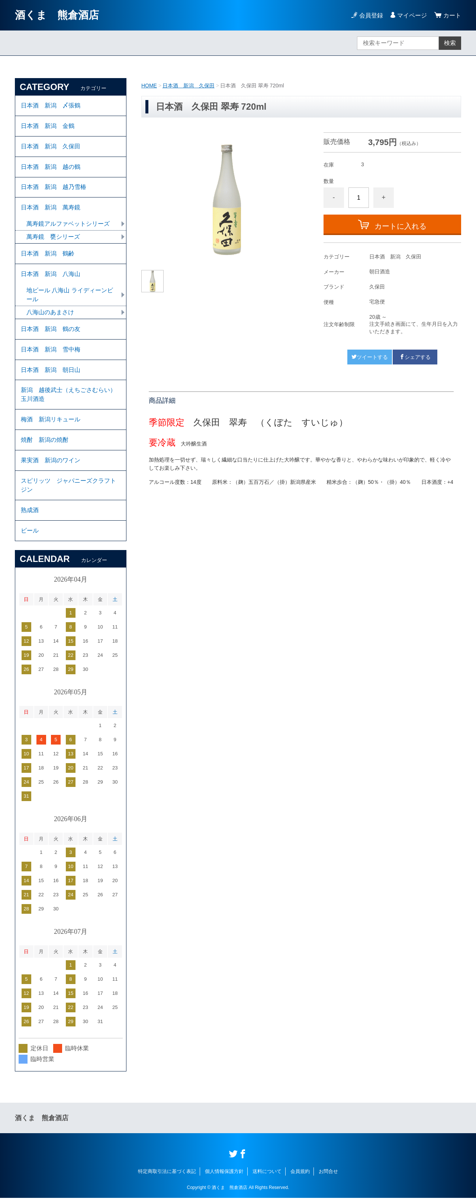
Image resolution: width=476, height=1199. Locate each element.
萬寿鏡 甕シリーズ (53, 237)
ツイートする (369, 357)
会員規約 (300, 1172)
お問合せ (328, 1172)
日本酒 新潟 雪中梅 (50, 350)
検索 (450, 43)
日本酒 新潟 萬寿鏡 (50, 208)
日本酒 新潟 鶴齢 (47, 254)
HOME (149, 86)
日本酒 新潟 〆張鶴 (50, 105)
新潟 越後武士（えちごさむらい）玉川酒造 (68, 395)
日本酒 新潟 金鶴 (47, 126)
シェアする (415, 357)
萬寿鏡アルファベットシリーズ (68, 224)
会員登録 (371, 15)
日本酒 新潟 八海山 (50, 274)
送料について (267, 1172)
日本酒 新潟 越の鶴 (50, 167)
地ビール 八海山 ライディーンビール (69, 295)
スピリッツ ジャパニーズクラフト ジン (68, 486)
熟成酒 (30, 511)
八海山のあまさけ (50, 312)
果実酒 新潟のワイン (50, 461)
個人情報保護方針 (224, 1172)
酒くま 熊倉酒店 (57, 15)
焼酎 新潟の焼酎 (44, 440)
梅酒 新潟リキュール (50, 420)
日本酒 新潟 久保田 (189, 86)
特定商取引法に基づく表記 (167, 1172)
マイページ (412, 15)
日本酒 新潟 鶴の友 (50, 329)
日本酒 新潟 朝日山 (50, 370)
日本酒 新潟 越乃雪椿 (53, 187)
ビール (30, 531)
